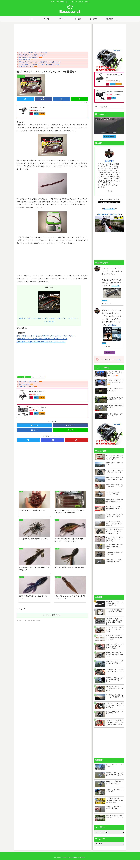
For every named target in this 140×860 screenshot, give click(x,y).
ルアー (27, 377)
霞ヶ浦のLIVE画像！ (24, 59)
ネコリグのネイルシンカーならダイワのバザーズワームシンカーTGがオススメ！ (46, 336)
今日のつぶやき (109, 352)
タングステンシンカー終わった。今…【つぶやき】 (33, 52)
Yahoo (36, 113)
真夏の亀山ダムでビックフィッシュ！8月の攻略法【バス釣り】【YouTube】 (40, 62)
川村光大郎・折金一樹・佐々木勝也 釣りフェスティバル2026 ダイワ (115, 373)
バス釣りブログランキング (26, 66)
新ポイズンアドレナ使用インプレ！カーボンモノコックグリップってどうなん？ (114, 457)
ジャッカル (20, 377)
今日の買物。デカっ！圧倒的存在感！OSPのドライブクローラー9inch (42, 339)
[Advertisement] (52, 38)
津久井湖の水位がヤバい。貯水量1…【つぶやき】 (33, 55)
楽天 (31, 113)
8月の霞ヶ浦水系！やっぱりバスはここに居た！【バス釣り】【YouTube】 (40, 64)
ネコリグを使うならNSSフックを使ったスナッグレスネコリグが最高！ (114, 546)
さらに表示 (115, 286)
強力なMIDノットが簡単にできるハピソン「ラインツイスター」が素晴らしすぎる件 (114, 531)
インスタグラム (109, 209)
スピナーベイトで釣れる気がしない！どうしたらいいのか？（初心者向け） (114, 539)
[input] (109, 107)
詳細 (118, 359)
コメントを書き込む (52, 548)
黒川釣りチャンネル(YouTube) (109, 214)
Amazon (42, 113)
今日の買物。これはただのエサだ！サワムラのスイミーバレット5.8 (41, 342)
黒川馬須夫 (109, 161)
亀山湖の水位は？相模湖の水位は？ (29, 57)
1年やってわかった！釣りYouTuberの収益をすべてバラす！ (113, 508)
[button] (122, 107)
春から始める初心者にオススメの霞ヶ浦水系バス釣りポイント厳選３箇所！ (114, 523)
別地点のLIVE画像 (109, 136)
